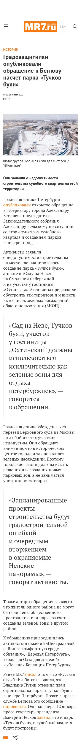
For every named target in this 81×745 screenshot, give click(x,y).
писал (31, 674)
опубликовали (17, 204)
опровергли (14, 706)
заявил (43, 717)
